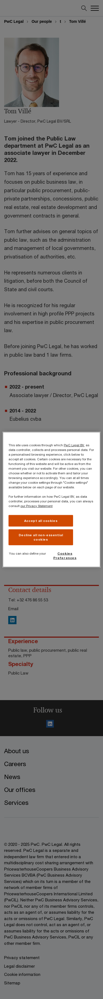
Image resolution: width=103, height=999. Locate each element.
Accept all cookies (40, 520)
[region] (51, 499)
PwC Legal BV (74, 445)
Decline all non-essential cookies (41, 537)
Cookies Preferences (64, 556)
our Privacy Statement (36, 506)
